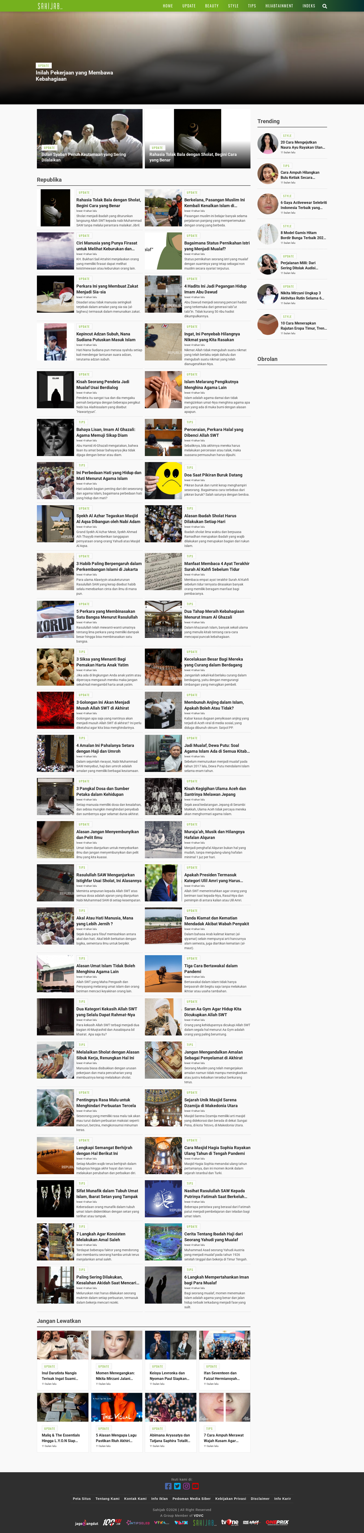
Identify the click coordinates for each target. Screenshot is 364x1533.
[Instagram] (186, 1486)
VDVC (199, 1515)
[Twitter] (177, 1486)
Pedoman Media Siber (191, 1499)
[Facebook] (168, 1486)
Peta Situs (82, 1499)
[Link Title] (50, 6)
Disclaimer (260, 1499)
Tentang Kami (108, 1499)
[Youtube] (195, 1486)
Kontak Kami (135, 1499)
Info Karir (282, 1499)
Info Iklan (159, 1499)
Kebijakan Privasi (230, 1499)
